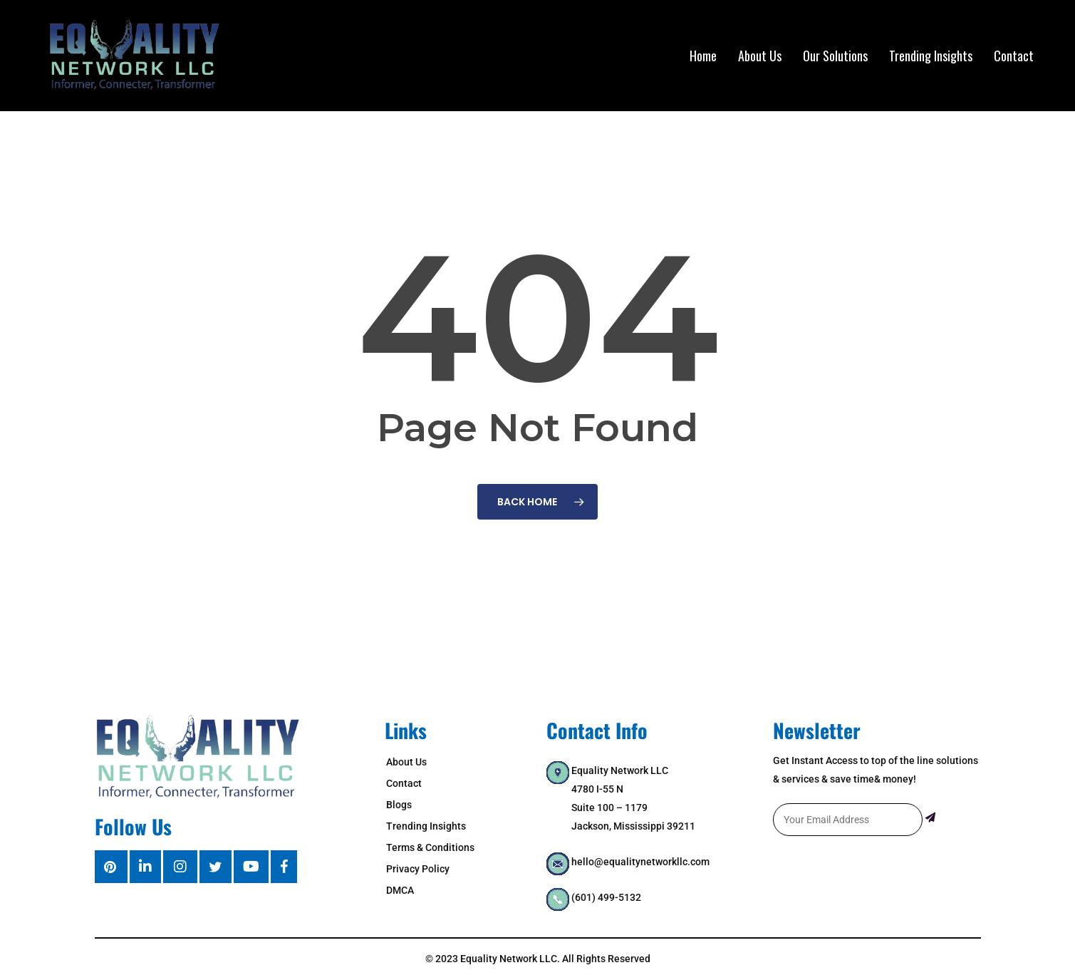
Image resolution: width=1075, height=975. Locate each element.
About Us (406, 762)
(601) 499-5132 (606, 897)
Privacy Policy (418, 869)
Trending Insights (426, 826)
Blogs (399, 804)
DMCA (400, 890)
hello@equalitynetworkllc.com (640, 861)
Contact (404, 783)
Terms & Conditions (430, 847)
